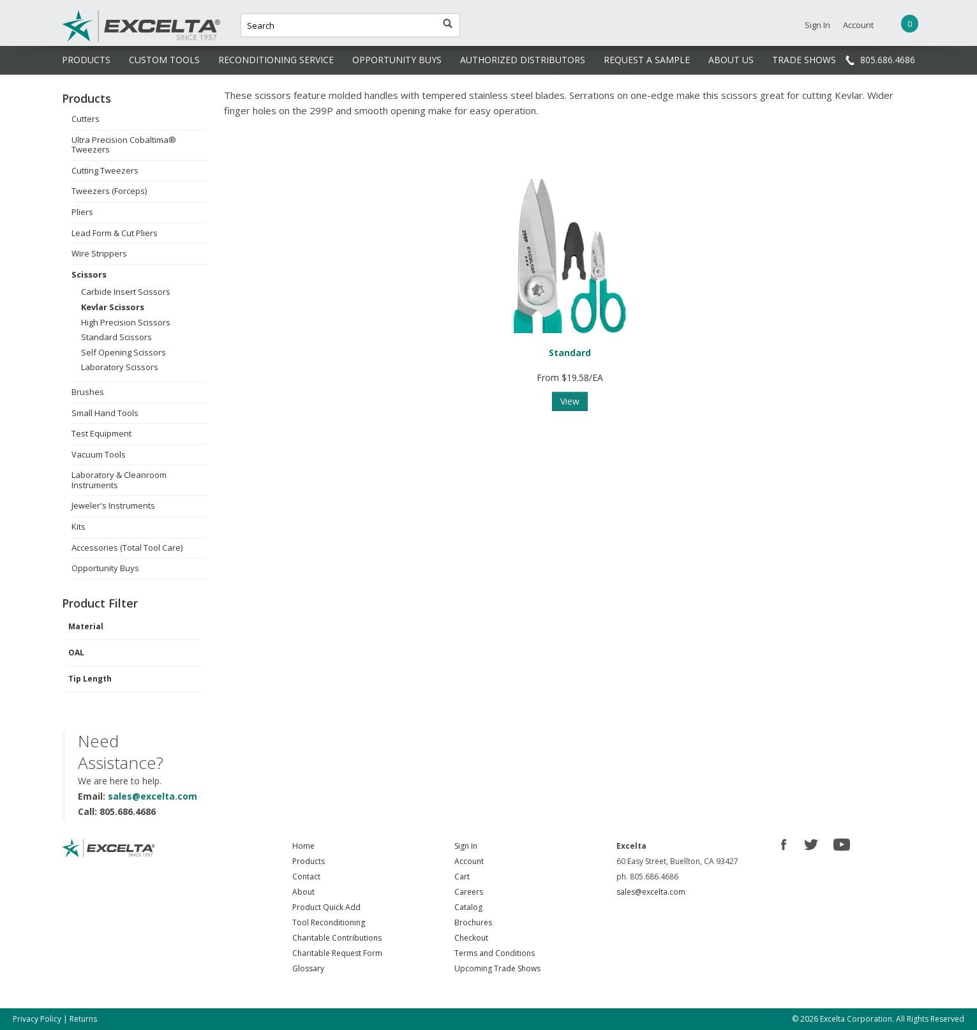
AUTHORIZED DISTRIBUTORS (522, 60)
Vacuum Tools (98, 454)
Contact (306, 876)
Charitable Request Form (337, 953)
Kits (78, 526)
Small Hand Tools (104, 413)
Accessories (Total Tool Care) (127, 547)
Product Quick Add (326, 907)
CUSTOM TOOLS (164, 60)
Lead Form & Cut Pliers (114, 233)
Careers (468, 891)
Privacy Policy (37, 1018)
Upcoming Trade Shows (497, 968)
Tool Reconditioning (328, 922)
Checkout (471, 937)
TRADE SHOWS (804, 60)
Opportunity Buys (105, 568)
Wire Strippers (99, 253)
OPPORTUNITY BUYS (397, 60)
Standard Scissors (116, 337)
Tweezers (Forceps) (109, 191)
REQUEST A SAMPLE (647, 60)
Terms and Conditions (494, 953)
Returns (83, 1018)
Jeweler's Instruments (113, 505)
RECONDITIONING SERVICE (276, 60)
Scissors (89, 274)
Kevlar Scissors (112, 307)
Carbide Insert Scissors (125, 291)
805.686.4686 (887, 60)
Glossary (308, 968)
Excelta (102, 40)
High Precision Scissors (125, 322)
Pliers (82, 212)
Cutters (85, 118)
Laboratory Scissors (119, 367)
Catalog (468, 907)
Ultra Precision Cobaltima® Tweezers (123, 145)
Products (308, 861)
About (303, 891)
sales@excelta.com (152, 796)
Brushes (87, 392)
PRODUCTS (86, 60)
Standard (570, 353)
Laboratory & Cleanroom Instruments (119, 480)
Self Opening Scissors (123, 352)
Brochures (473, 922)
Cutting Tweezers (104, 170)
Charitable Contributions (337, 937)
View (569, 401)
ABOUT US (731, 60)
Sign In (817, 25)
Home (303, 845)
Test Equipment (101, 433)
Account (858, 25)
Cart (462, 876)
